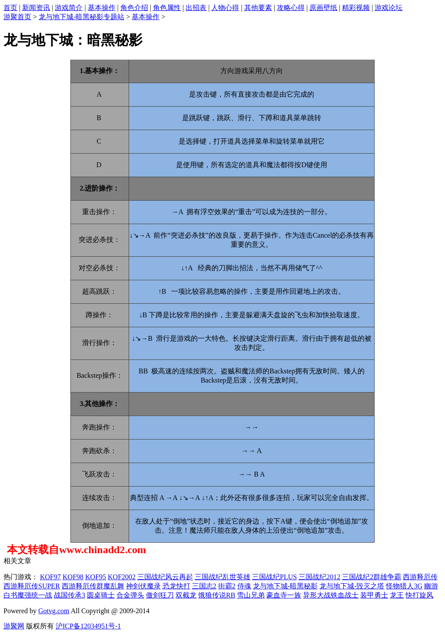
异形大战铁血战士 (331, 595)
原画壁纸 (323, 7)
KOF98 (73, 577)
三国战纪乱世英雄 (222, 577)
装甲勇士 (374, 595)
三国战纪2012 (319, 577)
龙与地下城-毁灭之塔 (351, 586)
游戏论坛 (388, 7)
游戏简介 (69, 7)
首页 (10, 7)
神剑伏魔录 (143, 586)
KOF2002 (122, 577)
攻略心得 (291, 7)
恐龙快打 (176, 586)
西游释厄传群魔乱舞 (93, 586)
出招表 (196, 7)
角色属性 (167, 7)
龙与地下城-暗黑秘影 (285, 586)
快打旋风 (419, 595)
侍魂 (244, 586)
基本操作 (102, 7)
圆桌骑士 (101, 595)
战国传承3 (69, 595)
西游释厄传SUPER (31, 586)
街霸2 (227, 586)
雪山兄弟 (251, 595)
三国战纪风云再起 (165, 577)
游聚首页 (17, 16)
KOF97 (50, 577)
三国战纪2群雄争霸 (371, 577)
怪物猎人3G (404, 586)
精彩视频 (356, 7)
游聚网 (13, 626)
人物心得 (225, 7)
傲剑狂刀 (160, 595)
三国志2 (204, 586)
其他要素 (258, 7)
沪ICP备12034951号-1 (88, 626)
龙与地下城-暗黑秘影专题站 (81, 16)
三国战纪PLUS (274, 577)
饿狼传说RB (216, 595)
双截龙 (186, 595)
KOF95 (95, 577)
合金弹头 (130, 595)
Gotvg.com (54, 610)
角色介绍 (134, 7)
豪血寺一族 (283, 595)
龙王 (397, 595)
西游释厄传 (420, 577)
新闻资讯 (36, 7)
